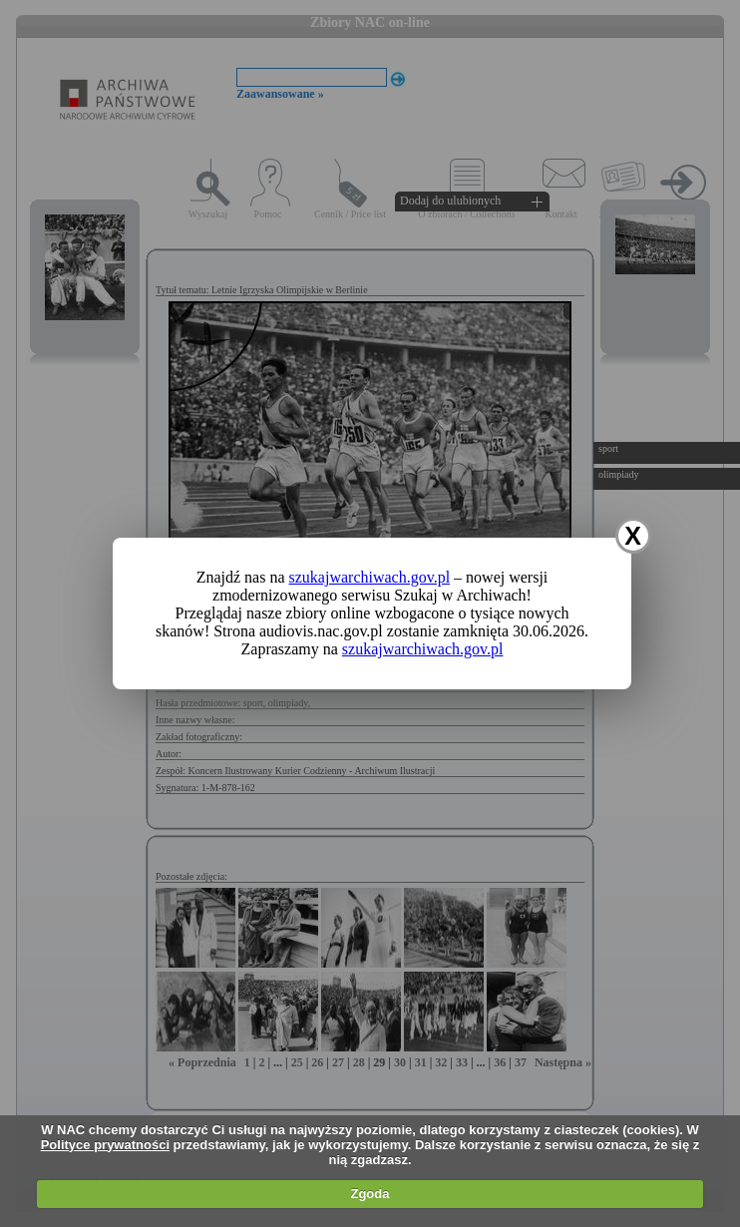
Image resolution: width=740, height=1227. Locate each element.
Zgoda (369, 1193)
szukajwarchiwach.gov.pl (370, 577)
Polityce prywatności (105, 1144)
